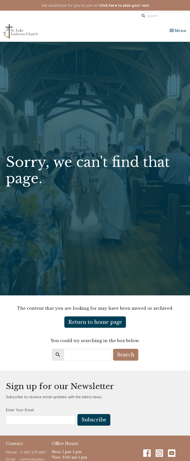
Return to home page (95, 322)
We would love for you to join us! (96, 5)
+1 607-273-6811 (33, 452)
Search (125, 355)
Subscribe (93, 420)
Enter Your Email (20, 410)
